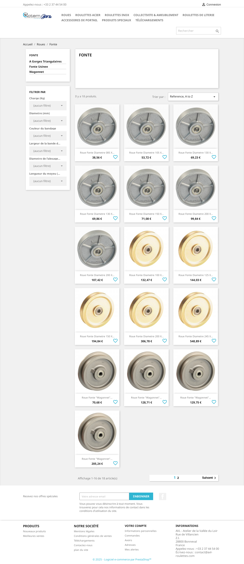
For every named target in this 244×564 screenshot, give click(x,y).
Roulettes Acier (87, 15)
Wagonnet (36, 72)
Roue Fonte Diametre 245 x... (195, 336)
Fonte (33, 55)
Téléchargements (149, 20)
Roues (66, 15)
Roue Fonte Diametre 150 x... (146, 213)
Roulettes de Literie (198, 15)
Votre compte (136, 526)
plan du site (81, 550)
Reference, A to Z (193, 96)
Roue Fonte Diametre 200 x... (195, 213)
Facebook (162, 496)
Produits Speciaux (116, 20)
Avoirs (128, 540)
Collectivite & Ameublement (156, 15)
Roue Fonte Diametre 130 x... (195, 152)
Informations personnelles (141, 531)
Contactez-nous (83, 545)
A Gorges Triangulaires (45, 61)
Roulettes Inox (117, 15)
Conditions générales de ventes (93, 536)
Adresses (130, 545)
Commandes (132, 535)
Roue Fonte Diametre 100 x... (146, 275)
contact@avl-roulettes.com (194, 554)
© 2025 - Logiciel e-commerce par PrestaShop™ (122, 559)
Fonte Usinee (38, 67)
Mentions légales (84, 531)
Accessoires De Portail (79, 20)
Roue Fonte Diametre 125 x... (195, 275)
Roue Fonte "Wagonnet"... (97, 397)
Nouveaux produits (34, 531)
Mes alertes (132, 549)
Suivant (209, 478)
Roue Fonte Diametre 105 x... (146, 152)
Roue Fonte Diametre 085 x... (97, 152)
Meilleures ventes (33, 536)
